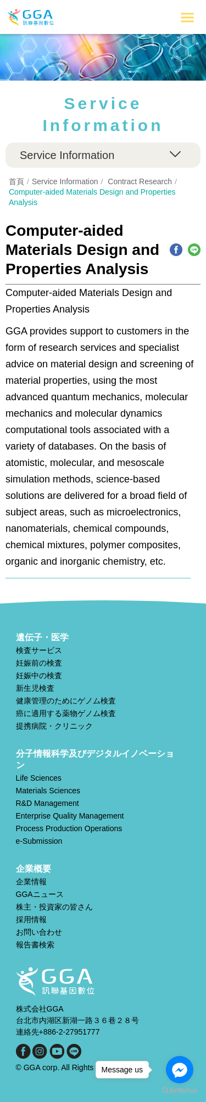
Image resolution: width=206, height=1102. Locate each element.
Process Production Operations (69, 828)
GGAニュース (40, 894)
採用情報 (31, 919)
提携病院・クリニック (54, 726)
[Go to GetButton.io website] (179, 1090)
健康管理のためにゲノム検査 (66, 700)
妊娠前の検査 (39, 662)
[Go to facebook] (179, 1069)
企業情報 (31, 881)
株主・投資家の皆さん (54, 906)
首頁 (16, 181)
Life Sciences (39, 778)
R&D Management (47, 803)
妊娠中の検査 (39, 675)
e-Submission (39, 841)
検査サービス (39, 650)
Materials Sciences (48, 790)
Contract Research (140, 181)
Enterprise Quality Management (70, 815)
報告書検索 (35, 944)
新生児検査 (35, 688)
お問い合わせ (39, 932)
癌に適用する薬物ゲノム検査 (66, 713)
